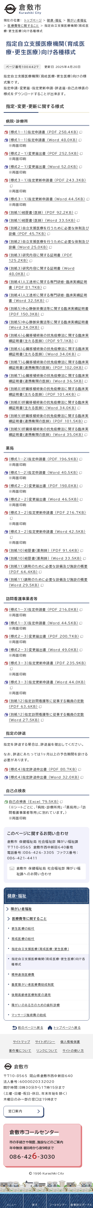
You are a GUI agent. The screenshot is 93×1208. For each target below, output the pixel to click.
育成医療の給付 (23, 938)
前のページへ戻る (30, 1027)
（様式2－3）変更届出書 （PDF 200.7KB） (46, 636)
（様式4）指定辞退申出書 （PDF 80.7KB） (45, 769)
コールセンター (58, 1205)
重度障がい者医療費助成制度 (33, 984)
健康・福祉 (54, 20)
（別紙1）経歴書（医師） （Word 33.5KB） (44, 220)
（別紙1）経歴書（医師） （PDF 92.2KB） (43, 212)
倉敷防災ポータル (81, 1205)
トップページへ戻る (67, 1027)
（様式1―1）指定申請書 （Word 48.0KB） (45, 140)
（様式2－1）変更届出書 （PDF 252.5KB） (46, 153)
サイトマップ (21, 1041)
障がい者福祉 (21, 909)
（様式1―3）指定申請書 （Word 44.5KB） (45, 623)
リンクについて (47, 1050)
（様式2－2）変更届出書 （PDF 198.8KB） (45, 485)
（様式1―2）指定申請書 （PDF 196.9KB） (45, 459)
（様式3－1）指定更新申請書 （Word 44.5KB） (49, 199)
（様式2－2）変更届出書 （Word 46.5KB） (46, 499)
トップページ (33, 20)
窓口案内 (15, 1111)
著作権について (20, 1050)
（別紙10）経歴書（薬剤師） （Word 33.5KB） (47, 558)
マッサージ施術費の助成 (29, 1015)
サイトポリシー (45, 1041)
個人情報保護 (70, 1041)
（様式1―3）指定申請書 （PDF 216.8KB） (45, 609)
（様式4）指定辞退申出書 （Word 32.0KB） (46, 777)
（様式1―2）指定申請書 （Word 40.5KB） (45, 472)
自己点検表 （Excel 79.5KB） (36, 801)
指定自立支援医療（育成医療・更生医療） (40, 949)
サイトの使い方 (73, 1050)
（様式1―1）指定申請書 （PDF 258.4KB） (45, 132)
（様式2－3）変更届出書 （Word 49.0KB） (45, 649)
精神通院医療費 (23, 974)
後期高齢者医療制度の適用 (31, 994)
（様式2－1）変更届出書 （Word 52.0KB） (45, 166)
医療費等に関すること (23, 25)
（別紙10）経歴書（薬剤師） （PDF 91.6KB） (46, 550)
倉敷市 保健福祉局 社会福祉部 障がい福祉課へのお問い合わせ (48, 871)
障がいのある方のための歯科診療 (36, 1005)
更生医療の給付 (23, 928)
